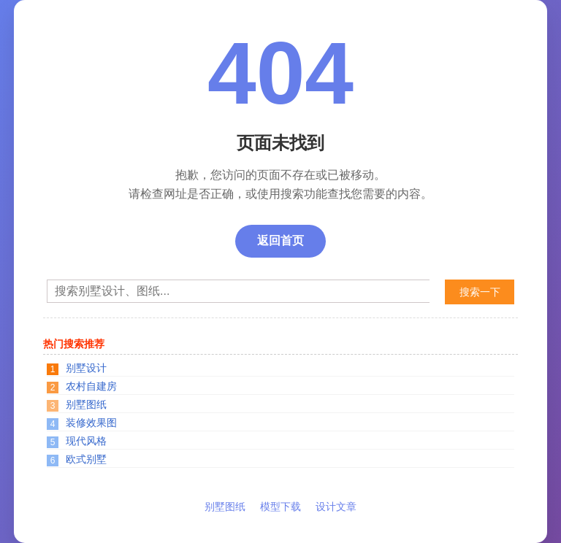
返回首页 (280, 240)
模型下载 (280, 506)
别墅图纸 (86, 404)
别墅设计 (86, 368)
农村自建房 (91, 386)
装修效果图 (91, 422)
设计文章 (336, 506)
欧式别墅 (86, 459)
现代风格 (86, 441)
